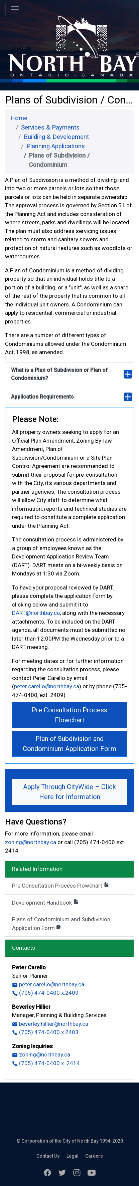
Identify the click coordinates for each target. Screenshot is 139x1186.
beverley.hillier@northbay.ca (50, 1023)
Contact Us (48, 1156)
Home (18, 118)
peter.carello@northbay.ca (46, 686)
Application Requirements (42, 397)
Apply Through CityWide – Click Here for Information (69, 792)
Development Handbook (45, 902)
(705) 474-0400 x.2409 (45, 992)
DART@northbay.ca (36, 613)
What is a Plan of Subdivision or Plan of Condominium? (59, 374)
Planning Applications (55, 146)
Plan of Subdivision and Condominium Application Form (69, 744)
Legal (72, 1156)
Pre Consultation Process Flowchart (69, 715)
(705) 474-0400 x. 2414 (46, 1063)
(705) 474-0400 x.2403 (45, 1032)
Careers (94, 1156)
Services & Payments (50, 127)
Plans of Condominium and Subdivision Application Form (61, 923)
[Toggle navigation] (14, 9)
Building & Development (56, 137)
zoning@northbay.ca (31, 842)
